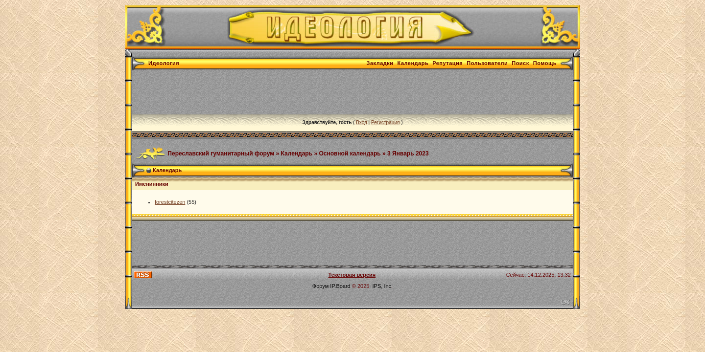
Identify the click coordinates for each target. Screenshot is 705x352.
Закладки (380, 63)
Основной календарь (349, 153)
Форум (320, 286)
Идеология (163, 63)
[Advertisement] (310, 92)
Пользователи (487, 63)
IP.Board (340, 286)
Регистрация (385, 122)
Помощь (545, 63)
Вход (361, 122)
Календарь (413, 63)
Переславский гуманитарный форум (220, 153)
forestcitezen (170, 202)
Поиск (520, 63)
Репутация (447, 63)
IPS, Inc (382, 286)
